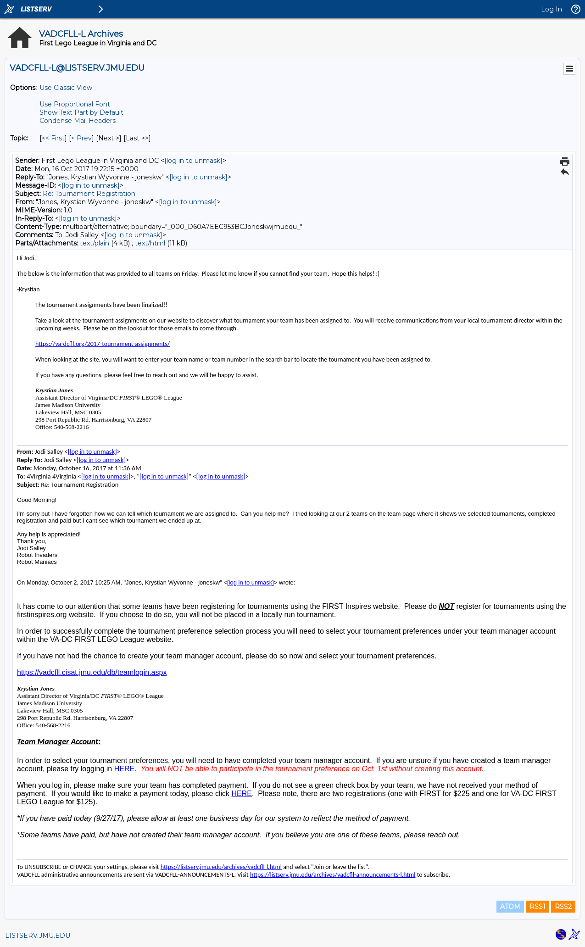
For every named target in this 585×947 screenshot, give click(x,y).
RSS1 (537, 906)
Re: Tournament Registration (89, 193)
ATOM (510, 906)
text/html (150, 243)
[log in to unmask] (193, 160)
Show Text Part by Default (81, 112)
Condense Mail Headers (77, 121)
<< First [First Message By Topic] (53, 138)
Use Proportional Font (74, 104)
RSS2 (563, 906)
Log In (551, 9)
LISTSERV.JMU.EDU (37, 935)
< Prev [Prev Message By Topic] (81, 138)
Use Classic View (65, 88)
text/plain (94, 243)
